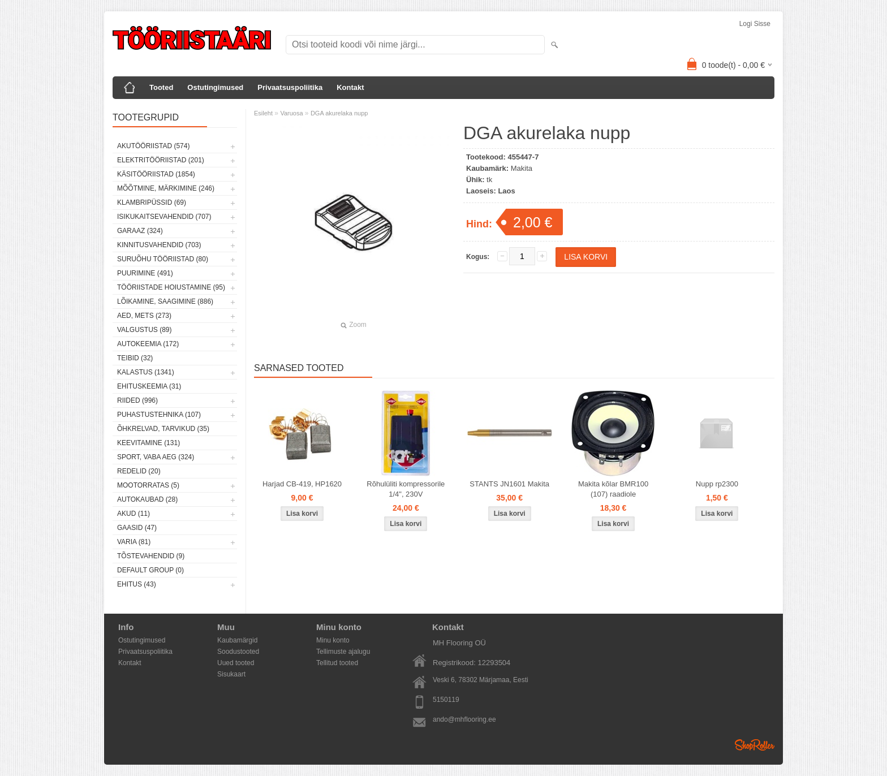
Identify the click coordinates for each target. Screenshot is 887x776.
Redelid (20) (139, 471)
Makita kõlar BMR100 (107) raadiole (613, 489)
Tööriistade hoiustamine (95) (171, 287)
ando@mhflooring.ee (464, 719)
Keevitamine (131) (148, 443)
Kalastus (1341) (145, 372)
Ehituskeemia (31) (149, 386)
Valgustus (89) (144, 330)
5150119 (446, 700)
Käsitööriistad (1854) (156, 174)
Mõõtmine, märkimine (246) (165, 188)
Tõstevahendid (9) (150, 556)
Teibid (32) (135, 358)
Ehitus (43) (136, 584)
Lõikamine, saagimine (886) (165, 301)
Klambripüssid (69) (151, 202)
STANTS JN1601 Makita (509, 484)
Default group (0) (150, 570)
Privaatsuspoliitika (289, 87)
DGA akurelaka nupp (339, 113)
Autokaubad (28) (147, 499)
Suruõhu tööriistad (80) (162, 259)
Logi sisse (754, 24)
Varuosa (291, 113)
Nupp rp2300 (717, 484)
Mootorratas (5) (148, 485)
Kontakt (350, 87)
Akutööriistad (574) (153, 146)
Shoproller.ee (754, 745)
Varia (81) (133, 542)
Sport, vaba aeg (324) (155, 457)
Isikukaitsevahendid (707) (164, 217)
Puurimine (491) (145, 273)
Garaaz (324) (140, 231)
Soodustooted (238, 652)
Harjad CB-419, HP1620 (302, 484)
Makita (521, 168)
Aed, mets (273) (144, 316)
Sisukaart (231, 674)
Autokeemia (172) (148, 344)
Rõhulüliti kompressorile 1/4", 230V (406, 489)
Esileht (263, 113)
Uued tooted (235, 663)
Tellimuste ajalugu (343, 652)
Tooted (161, 87)
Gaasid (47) (137, 528)
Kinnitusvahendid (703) (159, 245)
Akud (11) (133, 514)
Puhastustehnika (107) (159, 415)
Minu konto (333, 640)
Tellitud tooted (337, 663)
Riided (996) (137, 400)
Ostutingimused (215, 87)
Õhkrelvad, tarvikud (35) (163, 429)
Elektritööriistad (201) (160, 160)
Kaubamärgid (237, 640)
